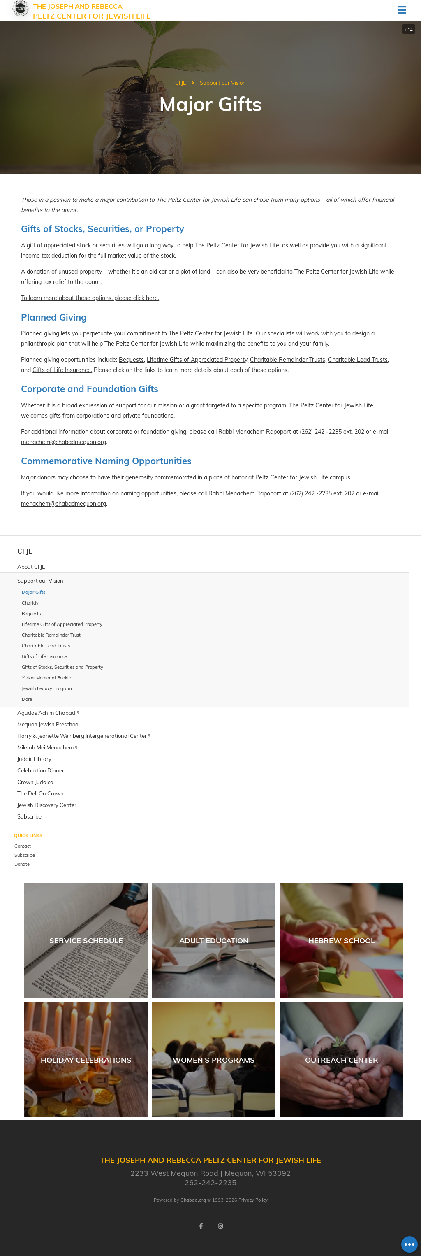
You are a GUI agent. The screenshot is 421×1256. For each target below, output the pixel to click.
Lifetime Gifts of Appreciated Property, (197, 359)
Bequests (131, 359)
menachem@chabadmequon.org (63, 442)
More (27, 699)
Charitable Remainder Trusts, (288, 359)
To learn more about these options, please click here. (90, 298)
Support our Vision (223, 82)
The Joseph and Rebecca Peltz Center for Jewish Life (92, 11)
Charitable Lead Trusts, (358, 359)
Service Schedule (86, 940)
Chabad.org (193, 1200)
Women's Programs (214, 1060)
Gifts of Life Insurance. (62, 370)
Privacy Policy (253, 1200)
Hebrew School (341, 940)
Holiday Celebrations (86, 1060)
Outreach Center (341, 1060)
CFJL (180, 82)
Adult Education (214, 940)
